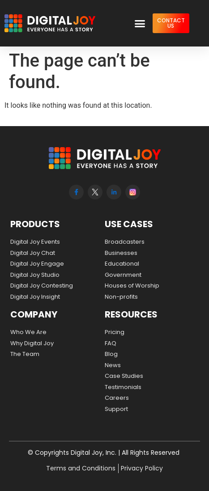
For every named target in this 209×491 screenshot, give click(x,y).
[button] (139, 23)
